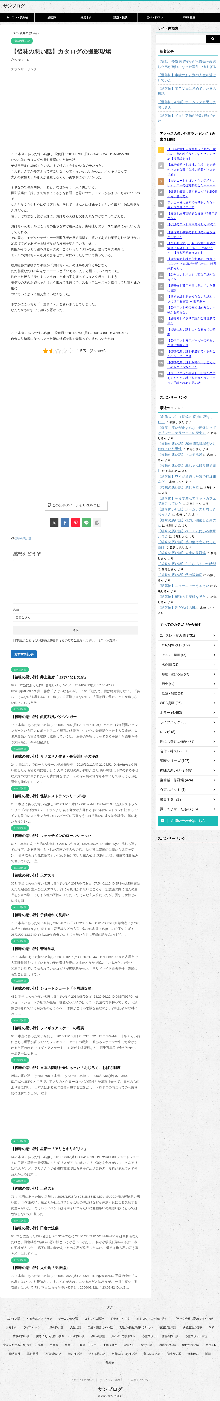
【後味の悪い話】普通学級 (30, 948)
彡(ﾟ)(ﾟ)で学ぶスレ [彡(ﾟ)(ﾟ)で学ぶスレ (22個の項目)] (124, 1335)
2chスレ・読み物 (17, 17)
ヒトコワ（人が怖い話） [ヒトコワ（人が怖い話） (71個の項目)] (152, 1317)
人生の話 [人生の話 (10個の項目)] (75, 1326)
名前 (16, 609)
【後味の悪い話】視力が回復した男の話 (185, 505)
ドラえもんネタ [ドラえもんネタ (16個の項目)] (120, 1317)
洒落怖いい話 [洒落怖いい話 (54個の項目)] (167, 1344)
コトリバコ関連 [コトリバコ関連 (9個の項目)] (94, 1317)
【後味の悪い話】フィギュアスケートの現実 (43, 1027)
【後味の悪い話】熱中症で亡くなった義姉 (186, 526)
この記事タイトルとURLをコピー (75, 505)
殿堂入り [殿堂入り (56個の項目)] (129, 1344)
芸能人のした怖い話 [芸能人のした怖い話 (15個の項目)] (124, 1352)
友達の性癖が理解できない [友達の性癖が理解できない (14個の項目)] (136, 1326)
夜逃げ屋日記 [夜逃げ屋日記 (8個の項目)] (167, 1326)
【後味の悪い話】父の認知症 (177, 559)
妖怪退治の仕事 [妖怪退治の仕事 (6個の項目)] (192, 1326)
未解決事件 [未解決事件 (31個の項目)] (110, 1344)
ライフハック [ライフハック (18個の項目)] (31, 1326)
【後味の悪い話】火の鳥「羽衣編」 (37, 1267)
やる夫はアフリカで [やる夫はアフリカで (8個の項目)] (39, 1317)
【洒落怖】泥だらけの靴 (174, 592)
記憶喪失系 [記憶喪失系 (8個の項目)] (174, 1352)
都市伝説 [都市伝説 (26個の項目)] (193, 1352)
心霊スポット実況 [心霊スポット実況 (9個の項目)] (196, 1335)
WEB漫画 (189, 17)
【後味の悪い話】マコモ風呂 (177, 439)
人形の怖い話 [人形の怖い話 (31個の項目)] (55, 1326)
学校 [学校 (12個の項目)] (211, 1326)
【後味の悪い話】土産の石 (30, 1187)
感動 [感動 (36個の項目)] (40, 1344)
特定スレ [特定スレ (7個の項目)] (211, 1344)
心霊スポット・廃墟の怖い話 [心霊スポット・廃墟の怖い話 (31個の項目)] (160, 1335)
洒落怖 (51, 17)
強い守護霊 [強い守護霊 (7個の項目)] (98, 1335)
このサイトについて (82, 1379)
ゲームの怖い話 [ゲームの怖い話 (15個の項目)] (68, 1317)
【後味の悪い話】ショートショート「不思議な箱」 (48, 987)
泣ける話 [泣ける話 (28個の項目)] (146, 1344)
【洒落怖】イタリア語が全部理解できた (185, 110)
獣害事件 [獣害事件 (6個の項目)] (14, 1352)
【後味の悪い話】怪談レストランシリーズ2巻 (44, 795)
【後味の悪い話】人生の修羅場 (179, 537)
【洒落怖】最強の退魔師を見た (179, 581)
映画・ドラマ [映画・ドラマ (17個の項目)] (88, 1344)
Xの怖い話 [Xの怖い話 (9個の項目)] (13, 1317)
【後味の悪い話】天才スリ (30, 874)
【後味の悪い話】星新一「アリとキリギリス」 (45, 1148)
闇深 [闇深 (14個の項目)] (208, 1352)
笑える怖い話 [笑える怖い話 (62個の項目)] (97, 1352)
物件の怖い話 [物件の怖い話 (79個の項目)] (190, 1344)
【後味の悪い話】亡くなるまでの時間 (183, 548)
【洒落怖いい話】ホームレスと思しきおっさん (188, 99)
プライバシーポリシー (112, 1379)
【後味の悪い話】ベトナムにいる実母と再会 (188, 516)
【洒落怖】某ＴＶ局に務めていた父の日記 (186, 88)
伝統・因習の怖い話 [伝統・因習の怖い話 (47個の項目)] (100, 1326)
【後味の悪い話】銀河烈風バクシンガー (40, 716)
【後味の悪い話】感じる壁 (176, 472)
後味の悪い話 (23, 538)
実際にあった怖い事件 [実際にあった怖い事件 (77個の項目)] (50, 1335)
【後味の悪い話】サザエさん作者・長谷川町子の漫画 (49, 755)
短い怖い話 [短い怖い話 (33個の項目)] (75, 1352)
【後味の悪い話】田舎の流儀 (32, 1227)
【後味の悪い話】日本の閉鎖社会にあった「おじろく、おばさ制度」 (61, 1067)
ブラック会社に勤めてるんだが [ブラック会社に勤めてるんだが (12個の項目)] (193, 1317)
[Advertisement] (47, 103)
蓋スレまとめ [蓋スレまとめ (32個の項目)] (152, 1352)
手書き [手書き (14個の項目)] (54, 1344)
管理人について (140, 1379)
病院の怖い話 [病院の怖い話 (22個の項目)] (53, 1352)
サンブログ (14, 6)
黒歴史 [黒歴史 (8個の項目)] (110, 1361)
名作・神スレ (155, 17)
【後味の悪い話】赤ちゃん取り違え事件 (185, 450)
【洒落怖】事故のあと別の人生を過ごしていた (188, 77)
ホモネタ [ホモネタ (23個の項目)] (11, 1326)
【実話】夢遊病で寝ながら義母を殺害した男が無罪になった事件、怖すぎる (188, 64)
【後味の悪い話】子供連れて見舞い (37, 914)
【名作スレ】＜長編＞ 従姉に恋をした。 (185, 406)
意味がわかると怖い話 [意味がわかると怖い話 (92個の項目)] (17, 1344)
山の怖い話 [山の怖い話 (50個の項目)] (77, 1335)
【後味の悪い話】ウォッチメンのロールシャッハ (46, 835)
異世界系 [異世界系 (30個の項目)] (32, 1352)
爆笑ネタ (86, 17)
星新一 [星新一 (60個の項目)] (69, 1344)
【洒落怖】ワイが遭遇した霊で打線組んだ (186, 461)
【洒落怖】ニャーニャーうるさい (180, 570)
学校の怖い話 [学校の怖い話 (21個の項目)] (21, 1335)
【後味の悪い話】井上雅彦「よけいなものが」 (45, 676)
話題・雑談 (120, 17)
